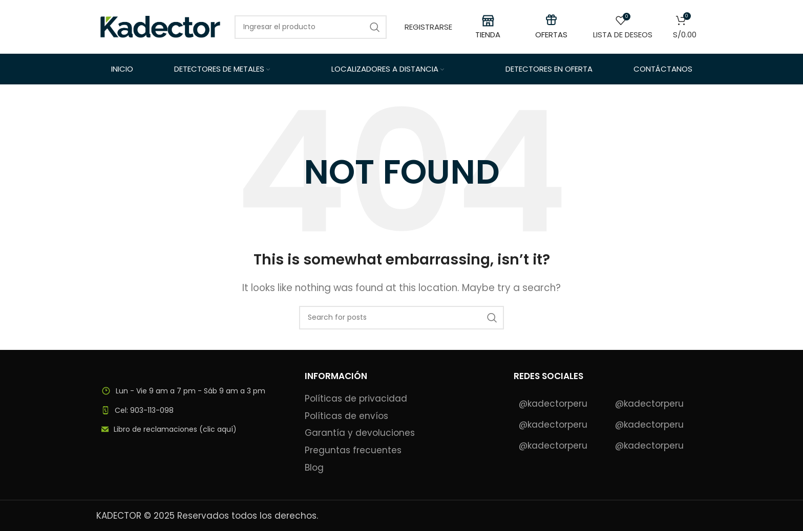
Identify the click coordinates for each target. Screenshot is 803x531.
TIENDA (487, 34)
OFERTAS (551, 34)
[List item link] (192, 410)
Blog (314, 468)
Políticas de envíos (346, 416)
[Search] (311, 27)
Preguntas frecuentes (353, 450)
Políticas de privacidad (356, 399)
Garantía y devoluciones (360, 433)
